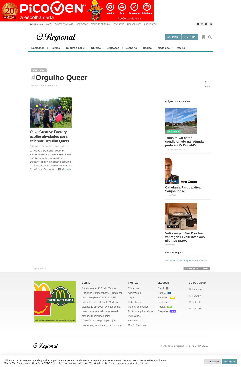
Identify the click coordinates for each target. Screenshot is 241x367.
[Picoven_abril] (120, 10)
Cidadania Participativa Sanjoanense (183, 189)
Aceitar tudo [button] (230, 362)
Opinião (96, 48)
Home (34, 85)
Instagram (197, 295)
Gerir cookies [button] (213, 362)
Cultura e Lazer (75, 48)
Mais (68, 169)
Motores (171, 245)
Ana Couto (172, 195)
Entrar (190, 37)
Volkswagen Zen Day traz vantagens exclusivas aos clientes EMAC (185, 236)
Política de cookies (138, 306)
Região (147, 48)
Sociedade (37, 48)
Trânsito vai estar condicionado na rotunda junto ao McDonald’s (184, 141)
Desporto (131, 48)
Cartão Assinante (64, 24)
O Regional (179, 346)
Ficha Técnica (134, 24)
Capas (131, 297)
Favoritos (119, 24)
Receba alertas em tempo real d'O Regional (186, 260)
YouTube (197, 308)
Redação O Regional (176, 149)
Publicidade (150, 24)
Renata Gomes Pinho (58, 146)
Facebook (197, 289)
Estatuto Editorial (101, 24)
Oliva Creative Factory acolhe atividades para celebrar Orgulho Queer (49, 136)
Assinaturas (134, 293)
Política (55, 48)
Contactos (82, 24)
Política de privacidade (140, 311)
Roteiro (180, 48)
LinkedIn (196, 302)
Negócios (164, 48)
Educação (113, 48)
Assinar (172, 37)
